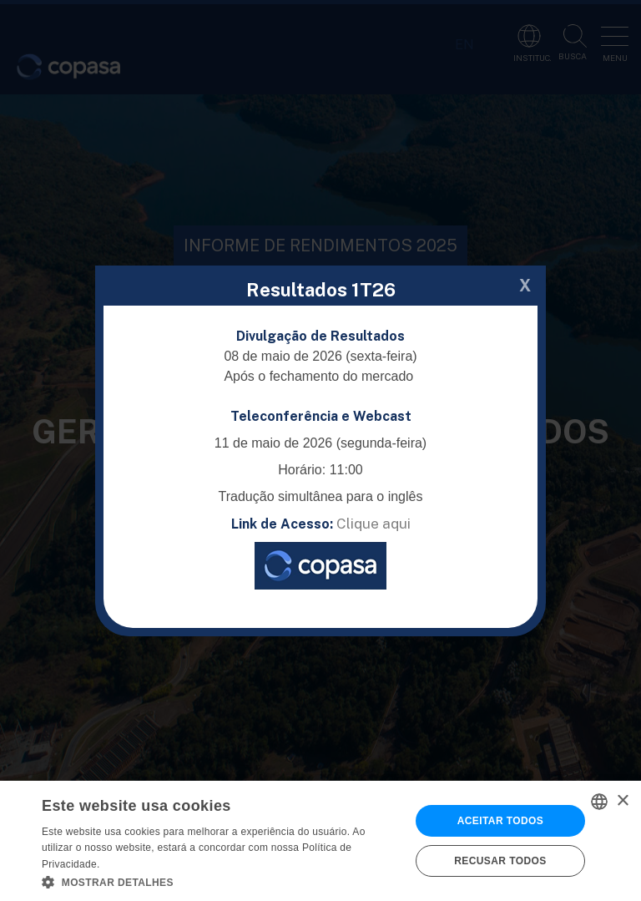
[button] (220, 880)
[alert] (320, 841)
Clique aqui (373, 523)
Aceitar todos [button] (500, 821)
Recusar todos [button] (500, 861)
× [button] (622, 801)
